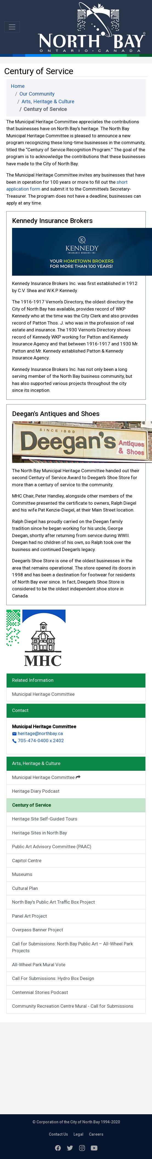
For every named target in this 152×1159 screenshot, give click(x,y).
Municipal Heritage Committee (43, 694)
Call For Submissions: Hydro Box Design (53, 978)
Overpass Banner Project (37, 929)
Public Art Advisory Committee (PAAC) (51, 846)
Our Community (37, 94)
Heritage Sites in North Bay (39, 833)
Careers (96, 1134)
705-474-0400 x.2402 (38, 740)
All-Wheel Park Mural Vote (38, 964)
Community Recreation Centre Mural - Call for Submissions (72, 1006)
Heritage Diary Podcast (36, 791)
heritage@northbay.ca (37, 733)
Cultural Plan (25, 888)
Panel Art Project (29, 916)
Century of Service (31, 805)
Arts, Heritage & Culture (48, 102)
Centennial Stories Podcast (40, 992)
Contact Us (58, 1134)
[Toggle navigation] (12, 26)
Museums (22, 874)
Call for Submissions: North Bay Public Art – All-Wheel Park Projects (72, 947)
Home (18, 86)
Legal (78, 1134)
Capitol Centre (26, 860)
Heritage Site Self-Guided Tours (44, 819)
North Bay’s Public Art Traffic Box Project (53, 902)
